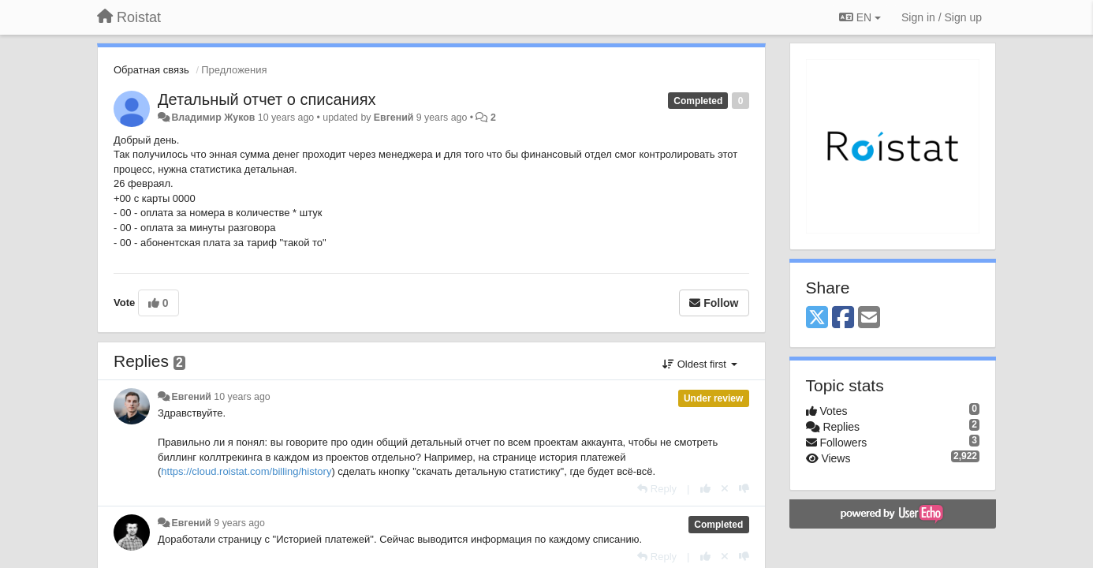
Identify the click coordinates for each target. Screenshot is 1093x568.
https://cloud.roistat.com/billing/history (246, 471)
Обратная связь (151, 70)
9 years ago (239, 523)
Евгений (393, 117)
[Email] (869, 318)
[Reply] (657, 489)
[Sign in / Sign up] (941, 17)
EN (860, 17)
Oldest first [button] (699, 364)
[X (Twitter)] (817, 318)
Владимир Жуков (213, 117)
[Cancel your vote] (725, 489)
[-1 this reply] (744, 489)
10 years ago (242, 396)
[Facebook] (843, 318)
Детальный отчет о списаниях (267, 99)
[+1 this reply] (705, 489)
